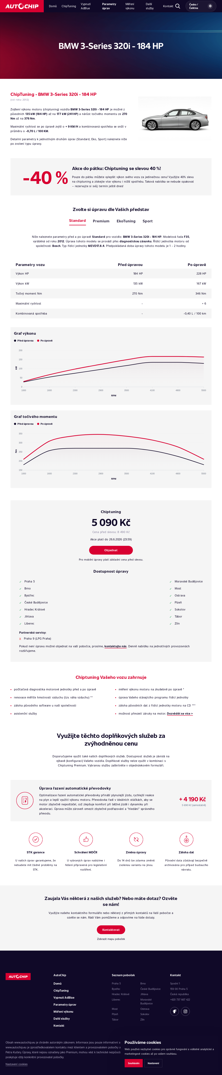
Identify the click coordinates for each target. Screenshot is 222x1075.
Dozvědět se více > (180, 713)
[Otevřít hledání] (177, 6)
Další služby (150, 6)
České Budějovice (150, 989)
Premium (101, 220)
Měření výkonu (130, 6)
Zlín (142, 1019)
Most (115, 1009)
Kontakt (168, 6)
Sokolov (144, 1014)
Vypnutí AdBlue (86, 6)
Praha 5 (116, 983)
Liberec (116, 999)
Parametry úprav (109, 6)
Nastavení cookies (16, 1064)
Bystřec (116, 989)
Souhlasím (133, 1063)
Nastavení (153, 1063)
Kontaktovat (111, 929)
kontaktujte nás (116, 646)
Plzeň (115, 1014)
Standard (77, 220)
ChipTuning (69, 6)
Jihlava (144, 994)
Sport (148, 220)
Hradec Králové (120, 994)
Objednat (110, 550)
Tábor (115, 1019)
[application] (111, 371)
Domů (53, 6)
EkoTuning (126, 220)
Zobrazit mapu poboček (111, 939)
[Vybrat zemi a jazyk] (201, 6)
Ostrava (144, 1009)
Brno (143, 983)
